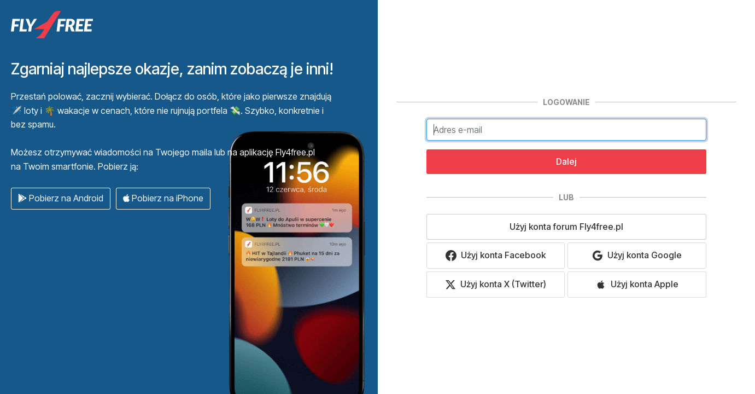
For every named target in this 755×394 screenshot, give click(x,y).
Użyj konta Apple (636, 284)
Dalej (566, 161)
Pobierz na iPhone (163, 198)
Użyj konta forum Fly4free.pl (566, 226)
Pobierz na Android (60, 198)
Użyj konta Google (637, 255)
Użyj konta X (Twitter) (495, 284)
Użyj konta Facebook (496, 255)
